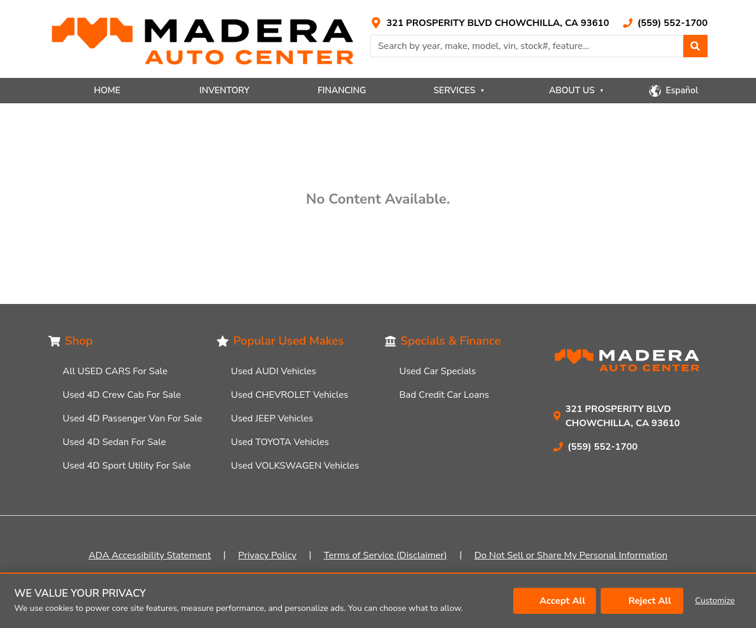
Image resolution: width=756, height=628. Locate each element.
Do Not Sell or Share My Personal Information (570, 555)
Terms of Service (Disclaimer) (385, 555)
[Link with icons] (489, 23)
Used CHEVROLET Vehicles (289, 394)
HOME (107, 90)
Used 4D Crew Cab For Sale (122, 394)
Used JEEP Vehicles (272, 418)
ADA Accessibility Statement (150, 555)
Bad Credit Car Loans (444, 394)
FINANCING (342, 90)
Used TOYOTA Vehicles (280, 442)
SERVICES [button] (459, 90)
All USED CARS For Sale (115, 371)
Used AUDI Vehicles (273, 371)
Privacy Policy (267, 555)
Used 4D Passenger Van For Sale (132, 418)
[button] (695, 46)
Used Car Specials (437, 371)
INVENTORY (225, 90)
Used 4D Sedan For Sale (114, 442)
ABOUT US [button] (576, 90)
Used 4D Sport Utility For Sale (127, 465)
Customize (715, 600)
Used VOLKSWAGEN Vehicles (295, 465)
